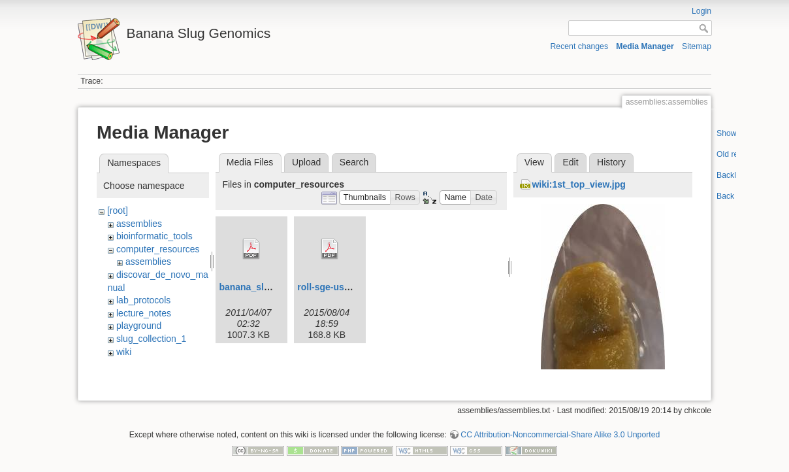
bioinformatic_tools (154, 236)
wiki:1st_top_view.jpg (578, 184)
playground (138, 325)
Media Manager (645, 46)
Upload (306, 162)
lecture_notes (143, 313)
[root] (117, 210)
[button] (365, 197)
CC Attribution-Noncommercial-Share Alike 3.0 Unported (560, 428)
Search (354, 162)
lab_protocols (143, 300)
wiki (123, 351)
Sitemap (696, 46)
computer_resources (158, 249)
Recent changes (580, 46)
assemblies (139, 223)
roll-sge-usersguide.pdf (348, 287)
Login (701, 11)
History (611, 162)
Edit (570, 162)
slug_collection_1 (151, 338)
